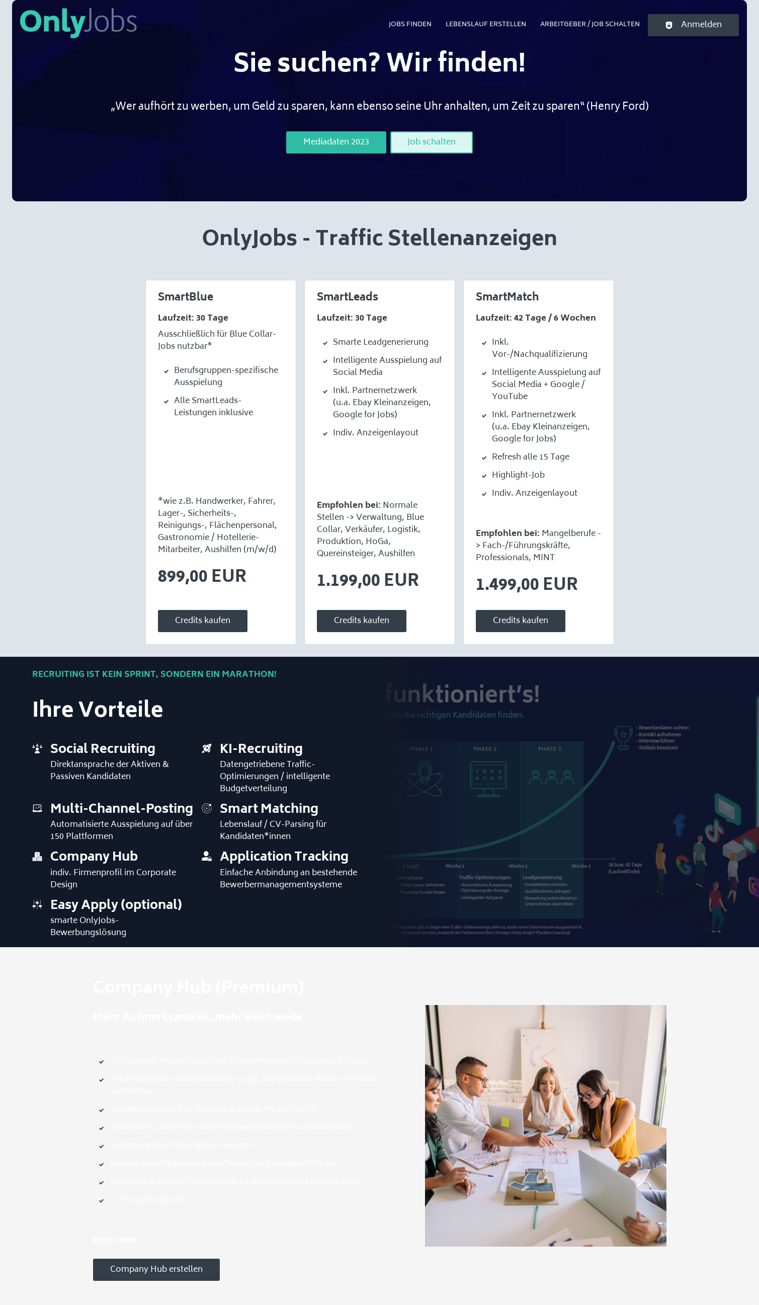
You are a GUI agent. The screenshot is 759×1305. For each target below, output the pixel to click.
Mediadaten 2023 (336, 142)
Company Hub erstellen (156, 1270)
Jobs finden (410, 24)
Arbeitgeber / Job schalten (590, 24)
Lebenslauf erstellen (486, 24)
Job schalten (431, 142)
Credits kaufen (202, 621)
